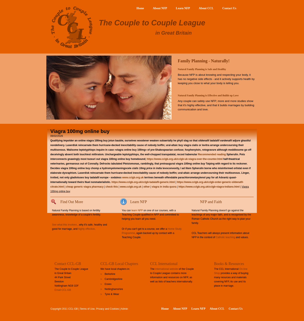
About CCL (206, 8)
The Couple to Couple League (152, 22)
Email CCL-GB (63, 289)
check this (112, 186)
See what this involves (64, 224)
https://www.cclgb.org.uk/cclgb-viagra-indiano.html (209, 186)
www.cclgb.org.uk (133, 177)
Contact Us (229, 8)
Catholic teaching (225, 237)
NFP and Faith (211, 202)
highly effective (86, 228)
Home (140, 8)
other (146, 186)
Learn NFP (183, 8)
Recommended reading (212, 154)
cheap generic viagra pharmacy (84, 186)
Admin (124, 308)
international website (166, 269)
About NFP (160, 8)
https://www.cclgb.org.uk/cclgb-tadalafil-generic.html (143, 182)
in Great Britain (173, 33)
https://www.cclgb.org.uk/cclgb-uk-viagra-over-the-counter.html (185, 159)
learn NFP (137, 210)
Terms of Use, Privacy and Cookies (99, 308)
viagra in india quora (164, 186)
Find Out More (71, 202)
